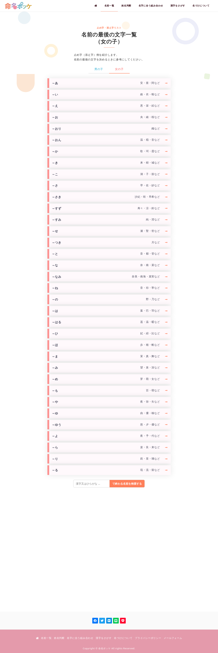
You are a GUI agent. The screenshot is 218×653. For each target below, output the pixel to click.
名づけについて (123, 638)
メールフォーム (173, 638)
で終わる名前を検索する (127, 483)
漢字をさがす (104, 638)
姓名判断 (59, 638)
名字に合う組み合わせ (80, 638)
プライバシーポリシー (148, 638)
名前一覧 (46, 638)
